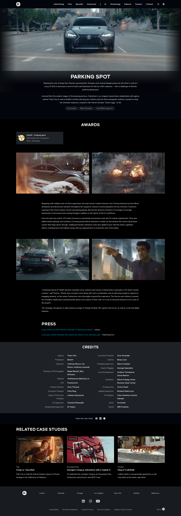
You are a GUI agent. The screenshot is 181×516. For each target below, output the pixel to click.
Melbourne (155, 493)
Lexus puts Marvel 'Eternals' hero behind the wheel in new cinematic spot (71, 335)
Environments (71, 108)
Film (70, 4)
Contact (149, 4)
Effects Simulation (86, 108)
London (42, 493)
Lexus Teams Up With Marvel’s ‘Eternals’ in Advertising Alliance (67, 329)
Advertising (59, 4)
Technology (115, 4)
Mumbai (136, 493)
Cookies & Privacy (87, 510)
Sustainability (54, 510)
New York (117, 493)
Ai (105, 4)
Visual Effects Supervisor (104, 108)
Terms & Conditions (103, 510)
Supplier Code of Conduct (123, 510)
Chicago (80, 493)
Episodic (79, 4)
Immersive (91, 4)
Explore (127, 4)
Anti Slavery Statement (70, 510)
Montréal (61, 493)
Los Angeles (98, 493)
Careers (138, 4)
